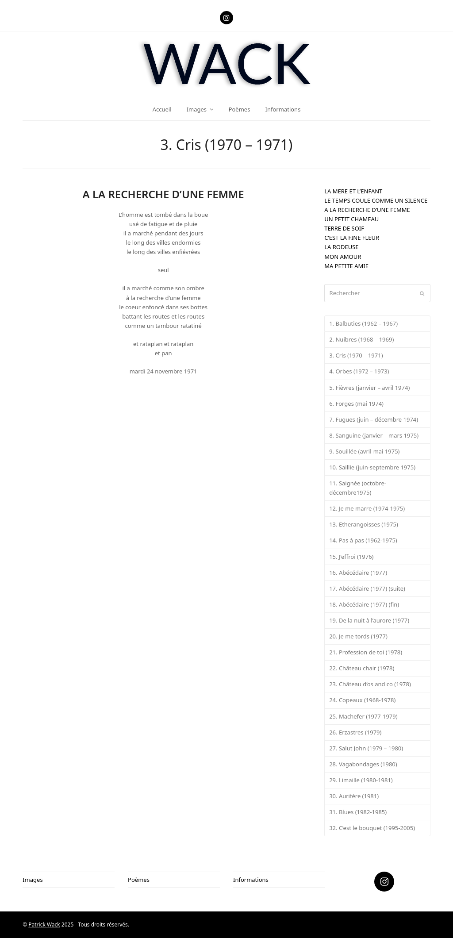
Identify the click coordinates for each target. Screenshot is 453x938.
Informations (251, 880)
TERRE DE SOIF (344, 228)
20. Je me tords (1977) (358, 636)
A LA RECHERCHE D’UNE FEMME (367, 210)
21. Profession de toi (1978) (365, 652)
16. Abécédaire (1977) (358, 573)
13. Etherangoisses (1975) (363, 524)
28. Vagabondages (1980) (363, 764)
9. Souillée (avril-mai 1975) (364, 451)
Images (32, 880)
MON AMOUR (342, 257)
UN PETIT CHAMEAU (351, 219)
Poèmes (139, 880)
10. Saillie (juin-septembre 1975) (372, 467)
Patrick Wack (44, 924)
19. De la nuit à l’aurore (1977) (369, 620)
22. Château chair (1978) (361, 668)
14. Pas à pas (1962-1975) (363, 540)
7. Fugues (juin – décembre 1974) (373, 419)
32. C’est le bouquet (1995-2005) (372, 828)
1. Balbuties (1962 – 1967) (363, 323)
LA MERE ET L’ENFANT (353, 191)
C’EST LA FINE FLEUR (351, 238)
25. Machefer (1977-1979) (363, 716)
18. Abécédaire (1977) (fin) (364, 604)
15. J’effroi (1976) (351, 557)
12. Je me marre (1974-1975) (367, 508)
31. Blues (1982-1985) (358, 812)
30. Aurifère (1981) (354, 796)
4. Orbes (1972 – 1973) (359, 371)
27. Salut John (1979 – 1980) (366, 748)
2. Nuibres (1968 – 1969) (361, 339)
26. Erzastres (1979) (355, 732)
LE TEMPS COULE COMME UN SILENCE (375, 200)
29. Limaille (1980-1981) (361, 780)
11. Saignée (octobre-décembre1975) (357, 487)
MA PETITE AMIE (346, 266)
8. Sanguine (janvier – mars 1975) (373, 435)
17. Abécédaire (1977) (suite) (367, 588)
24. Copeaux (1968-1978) (362, 700)
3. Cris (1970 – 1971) (356, 355)
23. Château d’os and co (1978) (370, 684)
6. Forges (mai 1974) (356, 403)
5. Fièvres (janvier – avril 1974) (369, 388)
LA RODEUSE (341, 247)
